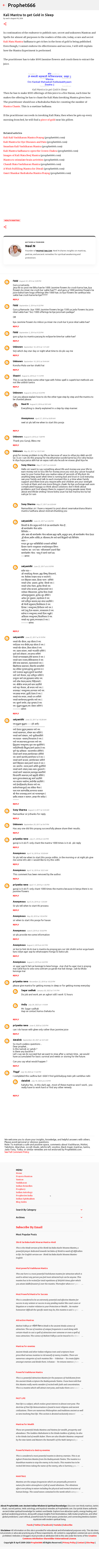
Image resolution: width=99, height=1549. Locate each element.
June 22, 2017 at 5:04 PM (43, 521)
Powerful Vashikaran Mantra (29, 1372)
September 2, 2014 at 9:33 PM (31, 332)
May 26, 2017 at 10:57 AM (34, 451)
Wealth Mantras (12, 220)
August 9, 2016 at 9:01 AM (40, 404)
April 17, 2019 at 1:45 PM (39, 885)
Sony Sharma (28, 465)
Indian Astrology (24, 1192)
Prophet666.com (44, 251)
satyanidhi (26, 521)
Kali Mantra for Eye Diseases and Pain (24, 142)
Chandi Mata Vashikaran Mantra (21, 164)
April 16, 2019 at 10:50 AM (37, 853)
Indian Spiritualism (25, 1198)
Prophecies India (24, 1195)
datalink (17, 1040)
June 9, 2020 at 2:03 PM (38, 1025)
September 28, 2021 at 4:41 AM (35, 1040)
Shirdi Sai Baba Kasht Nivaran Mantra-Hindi (36, 1242)
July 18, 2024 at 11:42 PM (31, 1072)
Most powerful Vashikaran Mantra (32, 1268)
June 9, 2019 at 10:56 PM (37, 931)
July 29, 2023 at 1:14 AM (38, 1005)
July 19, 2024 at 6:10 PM (41, 1081)
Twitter (37, 1525)
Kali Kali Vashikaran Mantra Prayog (23, 137)
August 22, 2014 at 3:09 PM (30, 281)
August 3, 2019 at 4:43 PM (37, 962)
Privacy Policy (69, 1542)
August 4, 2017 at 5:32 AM (38, 810)
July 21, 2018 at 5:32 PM (39, 839)
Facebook (47, 1525)
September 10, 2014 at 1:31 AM (36, 347)
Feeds (30, 1525)
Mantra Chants (11, 106)
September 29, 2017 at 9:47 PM (36, 824)
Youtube (57, 1525)
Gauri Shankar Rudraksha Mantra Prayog (26, 173)
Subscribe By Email (29, 1227)
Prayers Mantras (24, 1176)
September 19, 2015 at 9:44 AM (36, 361)
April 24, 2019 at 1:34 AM (37, 902)
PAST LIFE (20, 1398)
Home (19, 1173)
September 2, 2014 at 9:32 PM (31, 305)
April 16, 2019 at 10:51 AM (37, 870)
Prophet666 (21, 5)
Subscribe (67, 1525)
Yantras (19, 1179)
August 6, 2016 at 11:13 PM (33, 376)
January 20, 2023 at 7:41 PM (48, 990)
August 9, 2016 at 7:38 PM (34, 437)
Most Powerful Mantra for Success (32, 1294)
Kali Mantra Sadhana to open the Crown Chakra (30, 150)
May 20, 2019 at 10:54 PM (37, 916)
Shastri (17, 375)
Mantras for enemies (25, 1346)
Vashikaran (21, 1182)
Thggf (16, 1072)
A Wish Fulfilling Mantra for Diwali (23, 168)
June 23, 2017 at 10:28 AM (35, 720)
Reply (16, 299)
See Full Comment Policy (16, 1152)
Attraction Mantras (25, 1320)
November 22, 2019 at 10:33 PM (42, 982)
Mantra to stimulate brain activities (23, 159)
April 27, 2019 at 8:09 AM (45, 418)
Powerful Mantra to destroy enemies (33, 1450)
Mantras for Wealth (25, 1424)
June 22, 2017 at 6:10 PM (43, 566)
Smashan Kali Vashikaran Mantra (22, 146)
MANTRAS (21, 1476)
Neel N (25, 404)
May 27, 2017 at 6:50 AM (46, 504)
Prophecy (20, 1189)
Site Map (90, 1542)
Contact (81, 1542)
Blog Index (21, 1202)
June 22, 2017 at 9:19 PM (35, 637)
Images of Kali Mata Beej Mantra (21, 155)
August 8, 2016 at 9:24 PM (34, 393)
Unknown (18, 347)
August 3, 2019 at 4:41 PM (37, 945)
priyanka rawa (20, 838)
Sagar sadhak (28, 990)
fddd (15, 281)
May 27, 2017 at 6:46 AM (46, 465)
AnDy (24, 1004)
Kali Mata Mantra (13, 41)
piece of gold (48, 119)
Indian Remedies (24, 1186)
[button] (5, 24)
